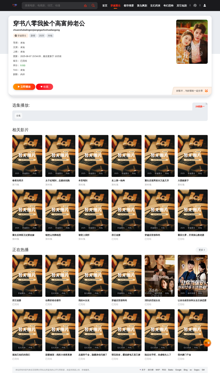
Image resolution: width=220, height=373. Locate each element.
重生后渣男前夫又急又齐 (157, 180)
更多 (202, 250)
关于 (143, 370)
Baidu (170, 370)
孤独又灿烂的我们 (21, 354)
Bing (186, 370)
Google (178, 370)
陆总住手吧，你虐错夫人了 (158, 354)
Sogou (197, 370)
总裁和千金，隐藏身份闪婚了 (92, 354)
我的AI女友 (84, 300)
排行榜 (150, 370)
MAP (158, 370)
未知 (22, 42)
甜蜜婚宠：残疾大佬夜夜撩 (58, 354)
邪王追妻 (116, 235)
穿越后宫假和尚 (152, 235)
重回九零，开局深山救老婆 (191, 235)
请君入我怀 (84, 235)
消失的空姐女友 (152, 300)
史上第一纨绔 (118, 180)
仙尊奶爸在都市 (53, 300)
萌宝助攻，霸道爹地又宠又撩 (126, 354)
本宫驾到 (82, 180)
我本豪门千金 (184, 354)
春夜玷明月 (17, 180)
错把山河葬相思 (53, 235)
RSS (164, 370)
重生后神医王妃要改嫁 (23, 235)
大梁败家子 (183, 180)
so (191, 370)
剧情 (33, 35)
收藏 (44, 86)
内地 (50, 35)
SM (203, 370)
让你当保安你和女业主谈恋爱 (192, 300)
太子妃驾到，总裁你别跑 (57, 180)
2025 (41, 35)
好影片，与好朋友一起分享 (192, 90)
